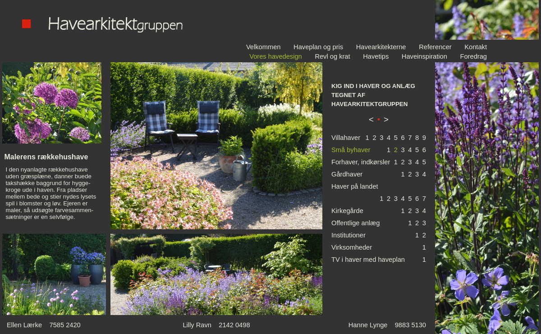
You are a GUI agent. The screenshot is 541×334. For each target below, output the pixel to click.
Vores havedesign (275, 56)
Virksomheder (351, 247)
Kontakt (475, 47)
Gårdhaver (346, 174)
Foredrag (473, 56)
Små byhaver (350, 149)
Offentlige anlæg (355, 223)
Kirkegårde (347, 210)
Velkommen (263, 47)
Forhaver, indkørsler (360, 162)
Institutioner (348, 235)
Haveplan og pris (318, 47)
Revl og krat (332, 56)
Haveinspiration (424, 56)
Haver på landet (354, 186)
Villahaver (345, 137)
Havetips (376, 56)
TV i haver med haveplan (368, 259)
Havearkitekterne (381, 47)
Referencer (435, 47)
